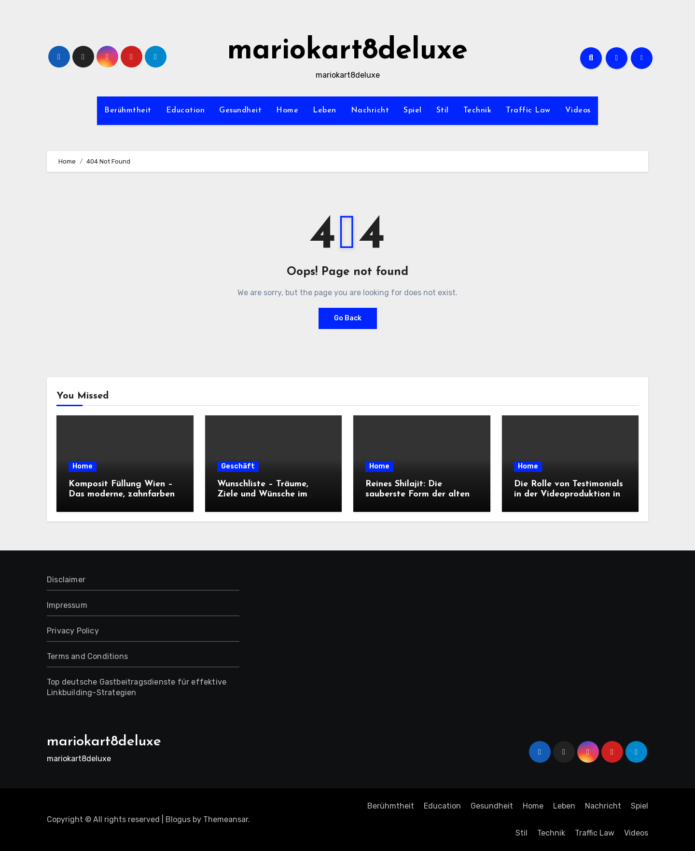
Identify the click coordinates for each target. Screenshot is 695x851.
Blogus (178, 819)
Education (185, 110)
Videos (578, 110)
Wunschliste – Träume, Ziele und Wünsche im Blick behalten (262, 494)
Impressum (67, 605)
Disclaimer (66, 579)
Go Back (347, 318)
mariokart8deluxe (347, 51)
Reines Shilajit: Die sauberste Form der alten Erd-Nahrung (417, 494)
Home (287, 110)
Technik (477, 110)
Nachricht (370, 110)
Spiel (412, 110)
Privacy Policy (73, 630)
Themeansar (225, 819)
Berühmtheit (128, 110)
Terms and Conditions (87, 656)
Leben (324, 110)
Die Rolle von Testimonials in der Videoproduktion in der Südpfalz (568, 494)
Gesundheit (240, 110)
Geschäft (238, 466)
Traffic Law (528, 110)
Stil (442, 110)
